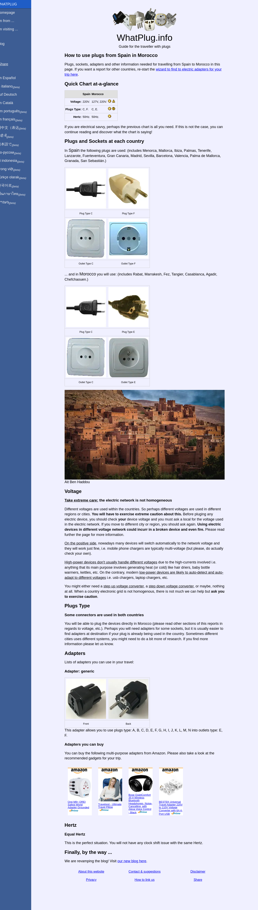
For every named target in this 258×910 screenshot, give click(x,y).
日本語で (13, 144)
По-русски (14, 152)
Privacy (93, 879)
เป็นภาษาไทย (16, 194)
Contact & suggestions (147, 871)
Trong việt (13, 169)
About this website (94, 871)
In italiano (13, 86)
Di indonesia (15, 161)
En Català (10, 103)
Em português (17, 111)
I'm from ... (10, 21)
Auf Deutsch (12, 94)
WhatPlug (12, 4)
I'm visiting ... (12, 29)
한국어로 (13, 185)
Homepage (11, 13)
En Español (11, 78)
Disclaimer (200, 871)
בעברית (11, 202)
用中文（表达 (16, 128)
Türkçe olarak (16, 177)
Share (200, 879)
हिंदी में (10, 136)
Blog (5, 44)
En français (14, 119)
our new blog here (134, 861)
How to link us (147, 879)
